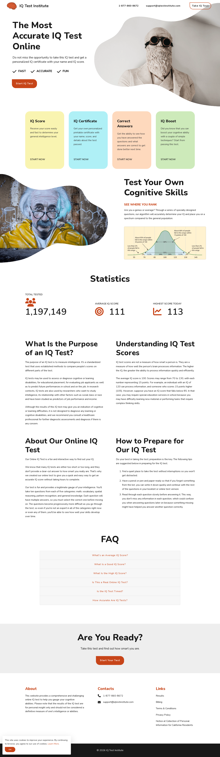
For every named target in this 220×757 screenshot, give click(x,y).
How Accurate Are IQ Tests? (110, 600)
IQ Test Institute (34, 6)
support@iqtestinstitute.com (163, 5)
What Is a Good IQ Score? (110, 564)
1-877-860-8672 (129, 5)
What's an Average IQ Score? (110, 555)
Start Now (37, 159)
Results (160, 695)
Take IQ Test (200, 5)
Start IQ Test (24, 83)
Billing (159, 702)
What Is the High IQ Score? (110, 573)
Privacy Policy (163, 715)
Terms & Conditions (166, 708)
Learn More (53, 743)
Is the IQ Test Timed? (110, 591)
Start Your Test (110, 660)
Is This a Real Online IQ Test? (110, 582)
